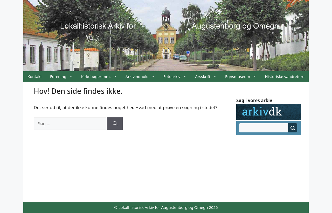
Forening (63, 76)
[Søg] (115, 123)
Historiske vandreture (284, 76)
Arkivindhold (142, 76)
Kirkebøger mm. (101, 76)
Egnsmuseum (243, 76)
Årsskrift (208, 76)
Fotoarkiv (177, 76)
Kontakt (34, 76)
